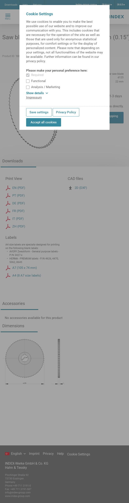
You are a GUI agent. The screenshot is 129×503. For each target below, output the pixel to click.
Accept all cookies (44, 122)
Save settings (39, 112)
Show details (37, 93)
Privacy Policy (66, 112)
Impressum (34, 97)
